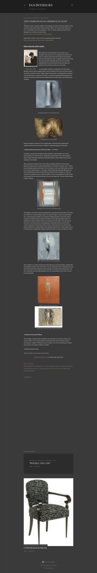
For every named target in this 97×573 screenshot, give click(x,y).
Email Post (30, 363)
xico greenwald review (29, 370)
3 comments (31, 551)
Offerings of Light (44, 368)
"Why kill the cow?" (40, 463)
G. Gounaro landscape (48, 366)
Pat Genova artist (53, 368)
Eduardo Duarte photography (34, 366)
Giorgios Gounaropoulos (60, 366)
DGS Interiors (41, 5)
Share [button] (25, 363)
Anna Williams (53, 565)
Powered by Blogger (48, 562)
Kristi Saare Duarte (28, 368)
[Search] (72, 4)
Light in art (36, 368)
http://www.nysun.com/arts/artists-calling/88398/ (39, 40)
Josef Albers (70, 366)
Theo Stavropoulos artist (64, 368)
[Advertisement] (48, 434)
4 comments (36, 466)
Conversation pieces (35, 548)
